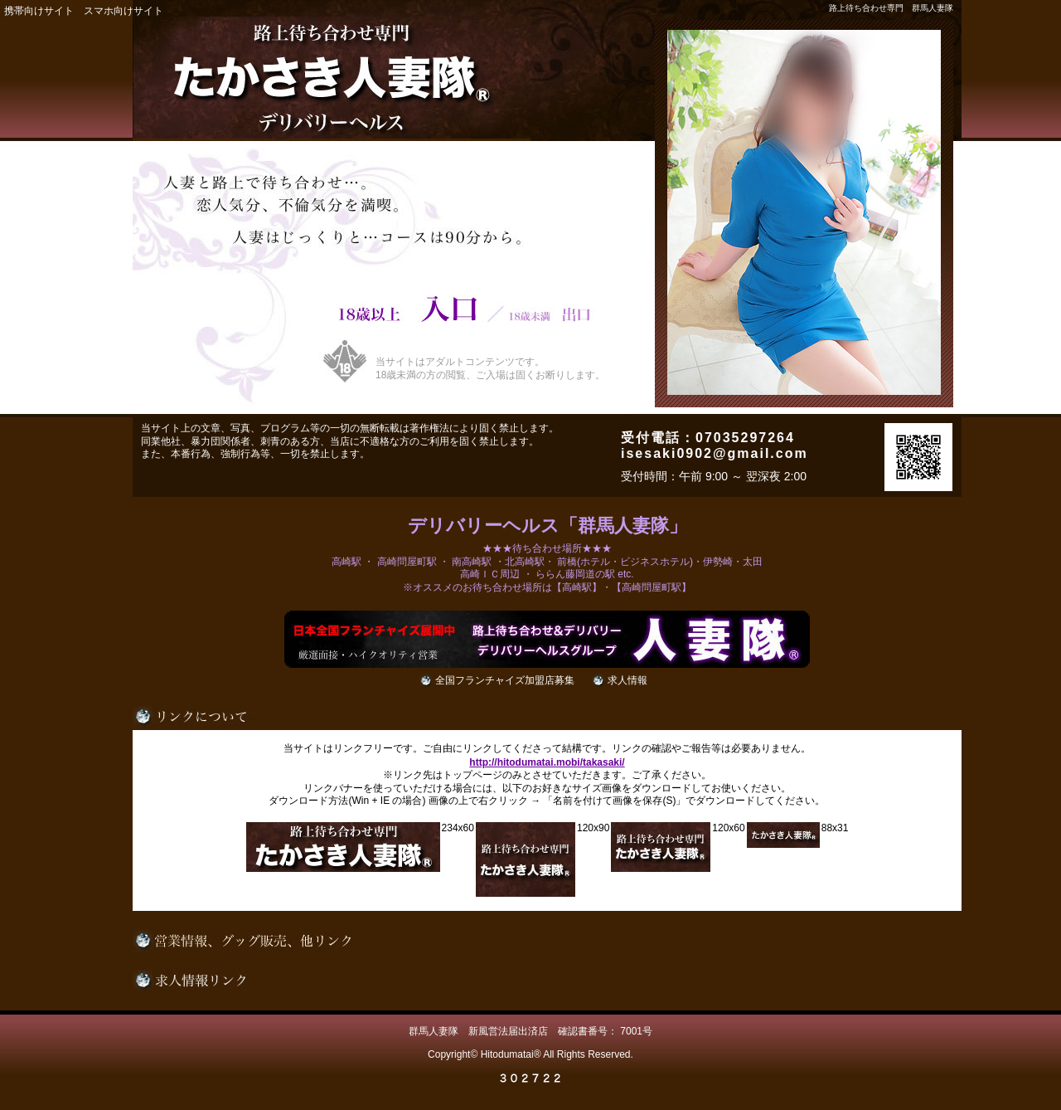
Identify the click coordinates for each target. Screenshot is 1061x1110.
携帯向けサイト (39, 11)
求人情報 (627, 680)
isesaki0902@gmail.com (714, 453)
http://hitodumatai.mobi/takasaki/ (546, 762)
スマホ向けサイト (123, 11)
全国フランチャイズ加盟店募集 (504, 680)
